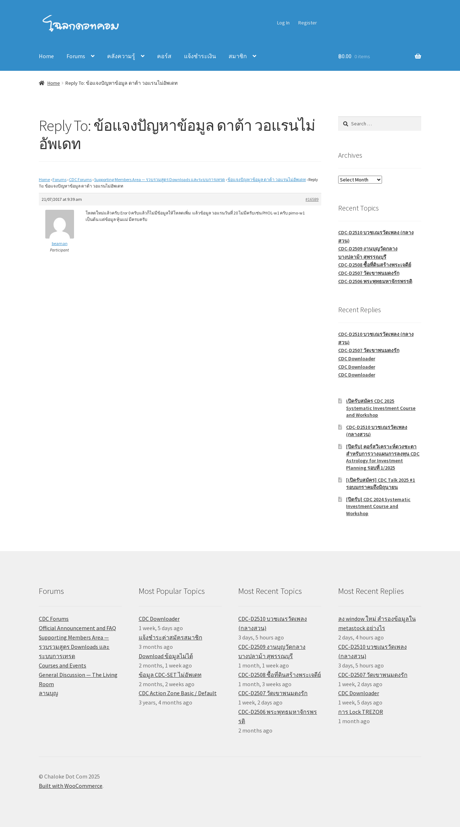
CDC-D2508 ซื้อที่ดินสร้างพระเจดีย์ (374, 265)
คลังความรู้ (121, 56)
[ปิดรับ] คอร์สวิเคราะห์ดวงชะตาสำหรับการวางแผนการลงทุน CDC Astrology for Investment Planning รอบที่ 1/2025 (382, 457)
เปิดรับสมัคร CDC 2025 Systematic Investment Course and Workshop (380, 408)
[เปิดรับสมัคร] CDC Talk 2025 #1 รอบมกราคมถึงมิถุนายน (380, 483)
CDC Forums (80, 179)
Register (307, 22)
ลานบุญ (48, 693)
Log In (283, 22)
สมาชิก (238, 56)
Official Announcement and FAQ (77, 628)
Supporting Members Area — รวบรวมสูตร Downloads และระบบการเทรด (159, 179)
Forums (75, 56)
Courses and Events (62, 665)
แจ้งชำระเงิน (200, 56)
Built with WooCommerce (70, 785)
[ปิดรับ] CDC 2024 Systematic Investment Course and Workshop (378, 506)
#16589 (311, 199)
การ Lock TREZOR (360, 711)
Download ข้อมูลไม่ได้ (166, 656)
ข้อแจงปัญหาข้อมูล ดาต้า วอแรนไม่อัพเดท (266, 179)
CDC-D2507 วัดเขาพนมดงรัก (368, 273)
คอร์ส (164, 56)
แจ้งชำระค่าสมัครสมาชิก (170, 637)
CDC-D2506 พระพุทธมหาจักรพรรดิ (375, 281)
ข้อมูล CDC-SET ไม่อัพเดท (170, 674)
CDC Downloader (356, 358)
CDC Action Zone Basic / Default (178, 693)
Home (46, 56)
